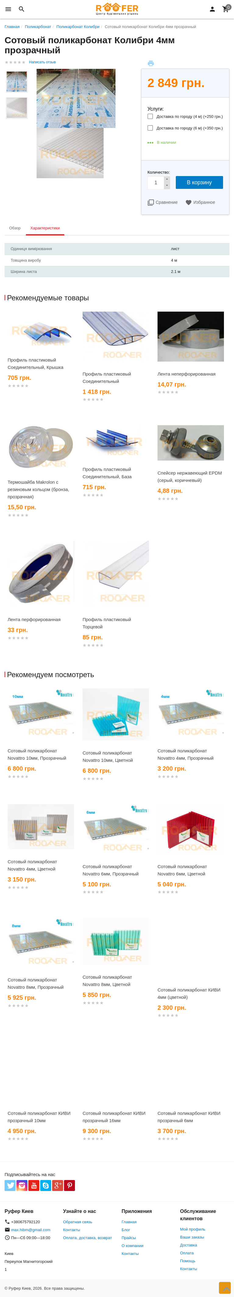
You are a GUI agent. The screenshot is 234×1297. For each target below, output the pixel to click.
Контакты (71, 1230)
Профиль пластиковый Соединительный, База (107, 473)
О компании (133, 1245)
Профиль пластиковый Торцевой (107, 623)
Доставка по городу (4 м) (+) (190, 116)
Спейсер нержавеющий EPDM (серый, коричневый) (190, 476)
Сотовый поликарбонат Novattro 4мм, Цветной (32, 865)
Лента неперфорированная (186, 373)
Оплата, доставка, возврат (87, 1237)
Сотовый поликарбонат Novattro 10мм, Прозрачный (37, 754)
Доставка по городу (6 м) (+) (190, 128)
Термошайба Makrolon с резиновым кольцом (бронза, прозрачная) (38, 489)
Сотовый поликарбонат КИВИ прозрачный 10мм (39, 1117)
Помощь (187, 1261)
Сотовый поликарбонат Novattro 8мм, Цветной (107, 980)
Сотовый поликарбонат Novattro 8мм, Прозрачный (36, 983)
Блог (126, 1230)
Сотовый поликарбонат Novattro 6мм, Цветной (182, 870)
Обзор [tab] (15, 228)
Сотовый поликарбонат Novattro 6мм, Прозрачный (111, 870)
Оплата (187, 1253)
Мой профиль (192, 1229)
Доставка (188, 1245)
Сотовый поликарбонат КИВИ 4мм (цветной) (189, 993)
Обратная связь (77, 1222)
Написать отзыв (42, 62)
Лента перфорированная (34, 619)
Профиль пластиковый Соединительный (107, 377)
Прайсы (129, 1237)
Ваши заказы (192, 1237)
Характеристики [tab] (45, 228)
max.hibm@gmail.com (31, 1230)
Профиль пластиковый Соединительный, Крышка (35, 363)
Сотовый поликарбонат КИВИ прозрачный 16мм (114, 1117)
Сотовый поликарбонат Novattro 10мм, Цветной (108, 756)
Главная (129, 1222)
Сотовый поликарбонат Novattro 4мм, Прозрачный (186, 754)
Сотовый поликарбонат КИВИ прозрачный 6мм (189, 1117)
